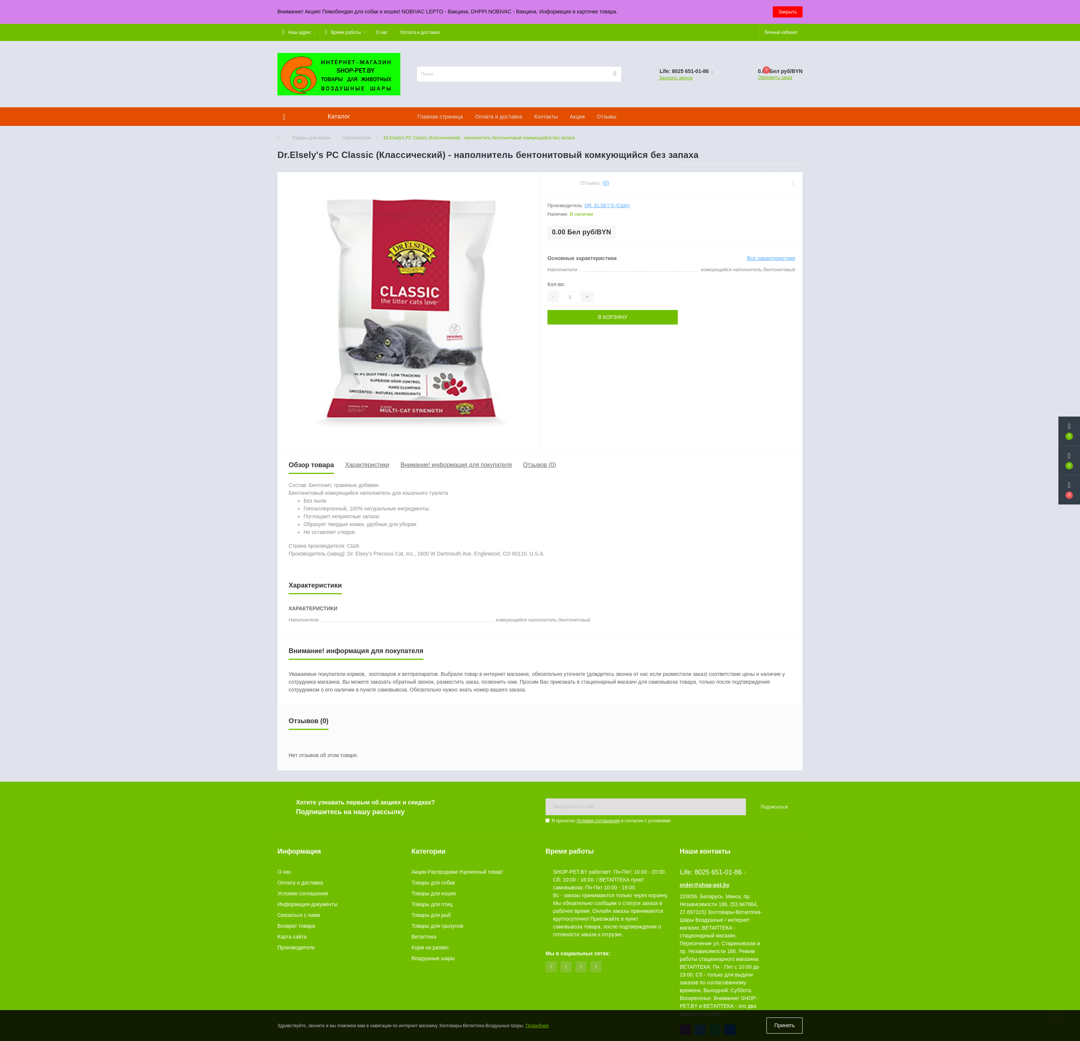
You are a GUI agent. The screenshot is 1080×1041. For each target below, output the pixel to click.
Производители (296, 947)
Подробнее (537, 1025)
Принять (784, 1025)
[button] (298, 32)
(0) (606, 183)
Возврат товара (296, 926)
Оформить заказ (775, 77)
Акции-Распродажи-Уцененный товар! (457, 872)
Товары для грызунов (437, 926)
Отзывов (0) (539, 465)
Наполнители (357, 137)
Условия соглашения (598, 820)
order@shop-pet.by (705, 885)
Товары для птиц (432, 904)
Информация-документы (307, 904)
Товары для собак (433, 883)
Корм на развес (430, 947)
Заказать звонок (676, 77)
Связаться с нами (298, 915)
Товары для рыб (431, 915)
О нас (382, 32)
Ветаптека (424, 937)
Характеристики (367, 465)
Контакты (546, 117)
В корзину (613, 317)
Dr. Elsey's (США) (607, 205)
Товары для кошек (311, 137)
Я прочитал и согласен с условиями (611, 820)
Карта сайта (291, 937)
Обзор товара (311, 465)
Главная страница (440, 117)
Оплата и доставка (419, 32)
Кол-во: (556, 284)
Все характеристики (771, 258)
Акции (577, 117)
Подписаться (774, 807)
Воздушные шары (433, 958)
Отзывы (606, 117)
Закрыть (787, 12)
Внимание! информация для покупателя (456, 465)
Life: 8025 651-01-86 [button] (713, 872)
